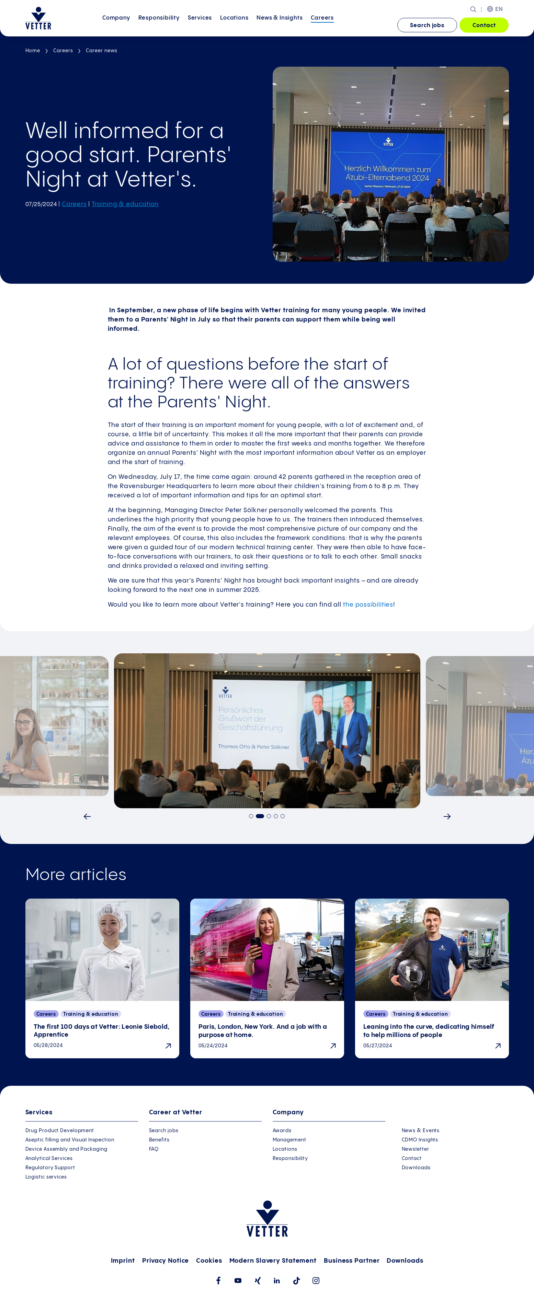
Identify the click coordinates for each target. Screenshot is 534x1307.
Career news (101, 50)
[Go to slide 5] (283, 816)
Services (200, 25)
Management (289, 1140)
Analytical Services (49, 1158)
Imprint (123, 1261)
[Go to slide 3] (269, 816)
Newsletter (415, 1149)
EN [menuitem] (499, 9)
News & (280, 25)
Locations (234, 25)
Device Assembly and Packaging (66, 1149)
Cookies (209, 1261)
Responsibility (159, 25)
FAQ (154, 1149)
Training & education (125, 204)
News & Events (421, 1130)
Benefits (159, 1140)
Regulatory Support (50, 1167)
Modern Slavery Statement (273, 1261)
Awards (282, 1130)
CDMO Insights (420, 1140)
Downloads (416, 1167)
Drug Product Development (59, 1130)
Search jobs (427, 26)
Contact (484, 26)
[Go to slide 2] (260, 816)
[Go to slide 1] (251, 816)
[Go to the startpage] (38, 18)
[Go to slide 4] (276, 816)
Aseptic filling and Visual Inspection (69, 1140)
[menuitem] (116, 25)
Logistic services (46, 1177)
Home (33, 50)
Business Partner (351, 1261)
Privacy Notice (165, 1261)
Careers (322, 25)
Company (116, 25)
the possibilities (368, 604)
